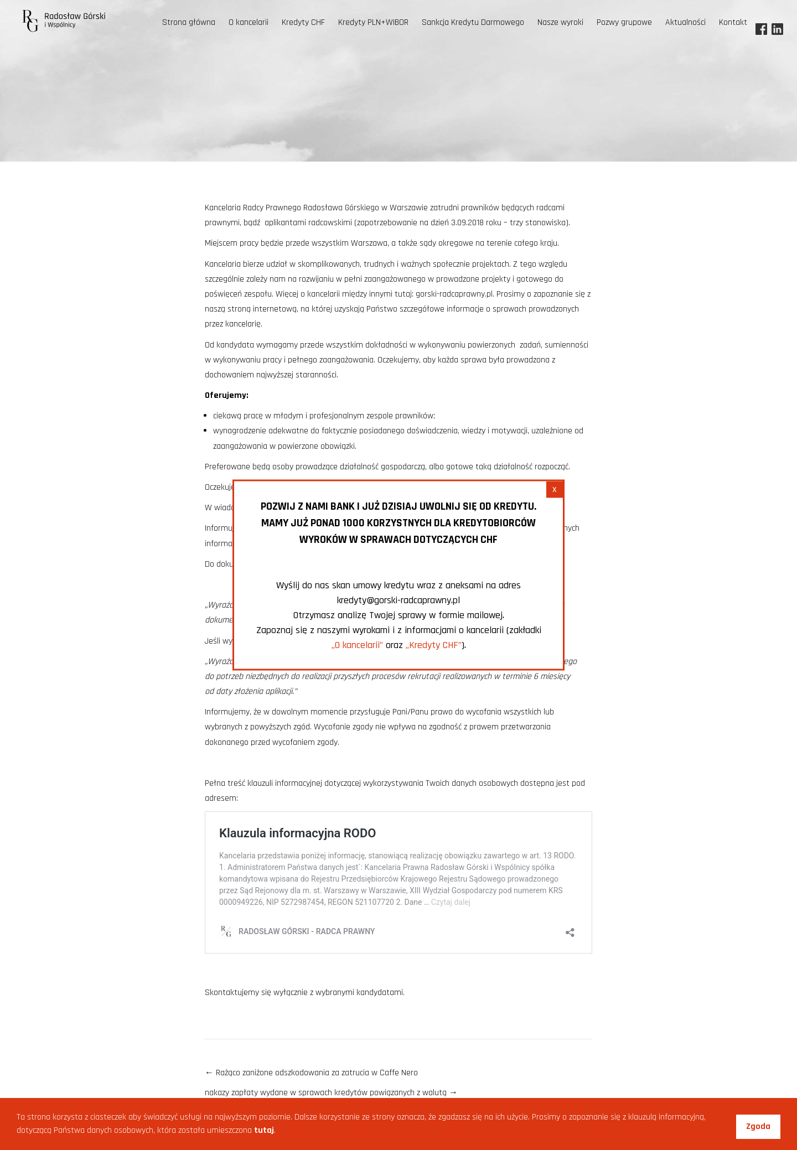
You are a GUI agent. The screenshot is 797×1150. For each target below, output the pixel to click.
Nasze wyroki (560, 22)
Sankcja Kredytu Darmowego (473, 22)
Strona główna (188, 22)
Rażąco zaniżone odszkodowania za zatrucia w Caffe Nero (311, 1073)
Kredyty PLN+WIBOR (373, 22)
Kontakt (733, 22)
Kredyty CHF (303, 22)
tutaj (264, 1130)
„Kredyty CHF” (434, 645)
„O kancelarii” (357, 645)
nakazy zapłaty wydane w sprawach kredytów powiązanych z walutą (331, 1093)
